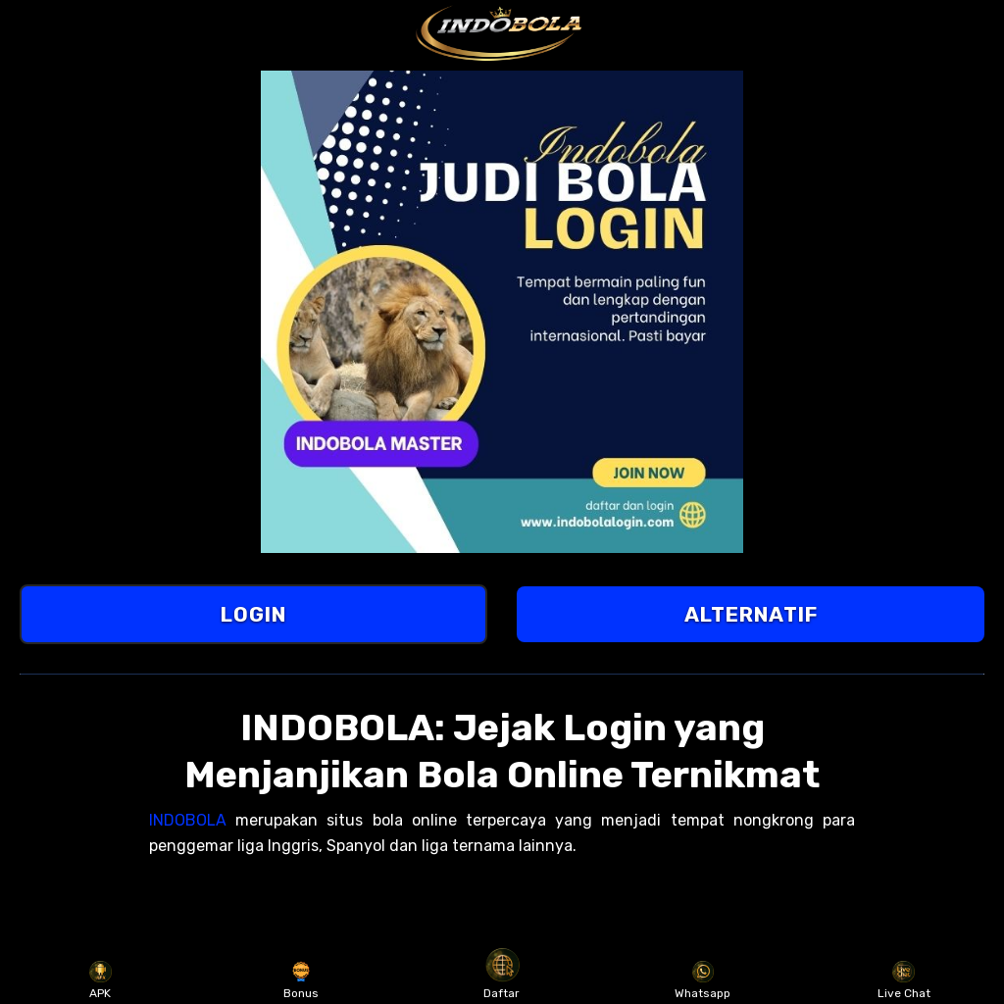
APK (100, 980)
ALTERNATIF (751, 614)
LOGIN (253, 614)
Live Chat (904, 980)
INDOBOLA (187, 820)
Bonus (301, 980)
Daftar (501, 980)
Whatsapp (702, 980)
